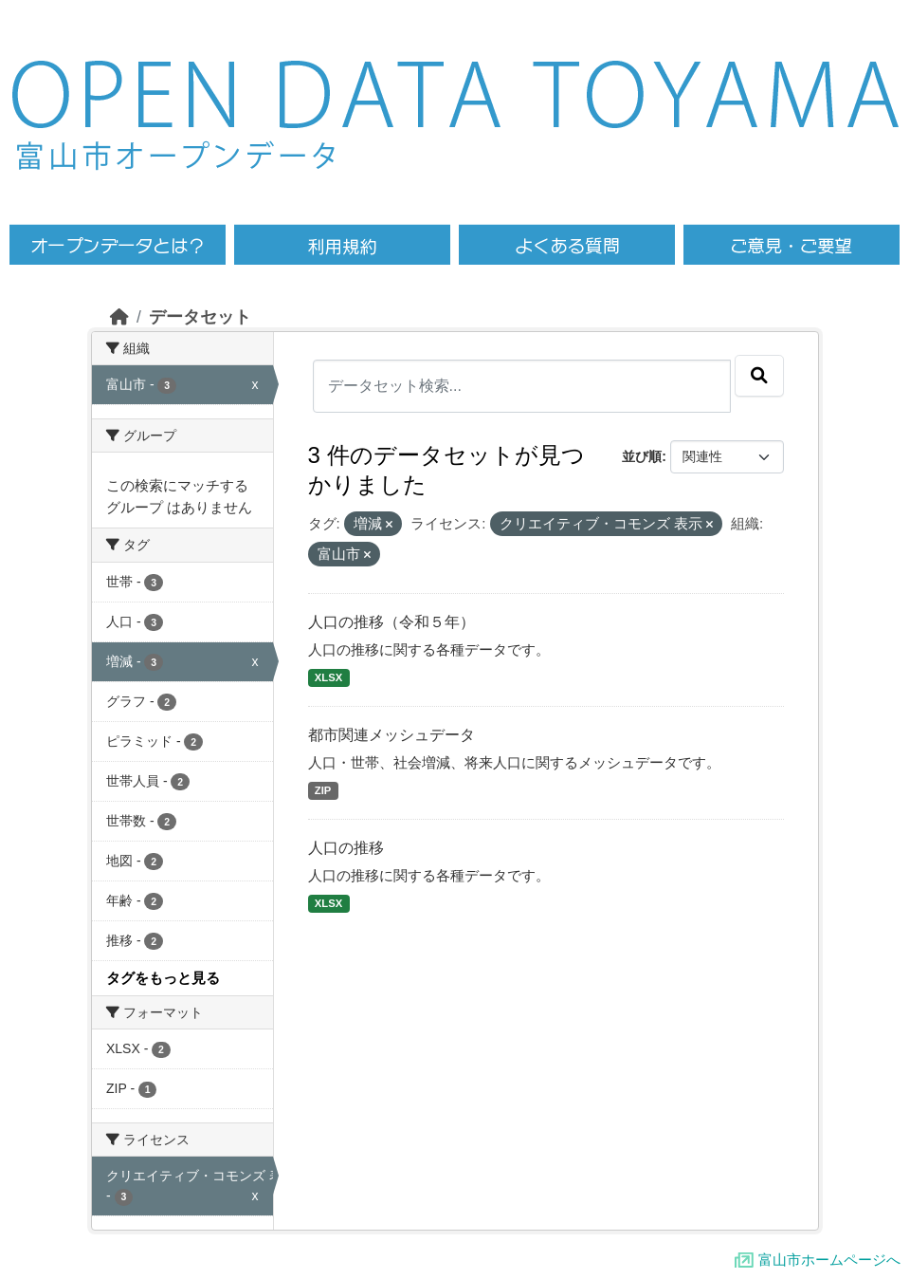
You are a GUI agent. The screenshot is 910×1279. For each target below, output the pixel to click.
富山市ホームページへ (829, 1259)
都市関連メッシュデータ (391, 735)
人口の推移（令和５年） (391, 622)
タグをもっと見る (163, 978)
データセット (200, 316)
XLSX (328, 677)
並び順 (642, 456)
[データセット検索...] (522, 386)
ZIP (323, 790)
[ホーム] (119, 316)
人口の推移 (346, 848)
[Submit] (759, 376)
